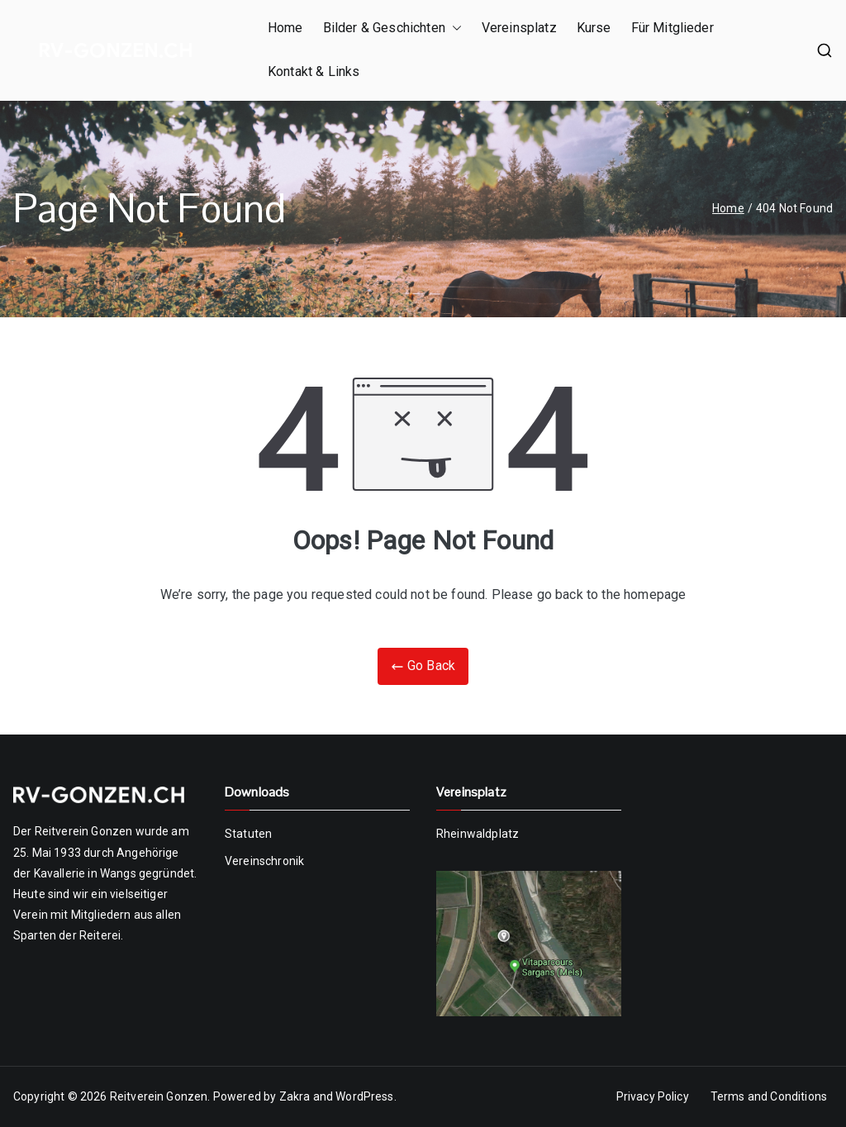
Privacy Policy (652, 1096)
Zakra (295, 1096)
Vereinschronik (264, 861)
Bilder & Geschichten (392, 28)
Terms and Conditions (769, 1096)
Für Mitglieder (672, 28)
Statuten (248, 833)
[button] (453, 28)
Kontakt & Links (313, 71)
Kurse (594, 28)
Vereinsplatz (519, 28)
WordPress (364, 1096)
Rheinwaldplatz (477, 833)
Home (285, 28)
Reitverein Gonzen (159, 1096)
